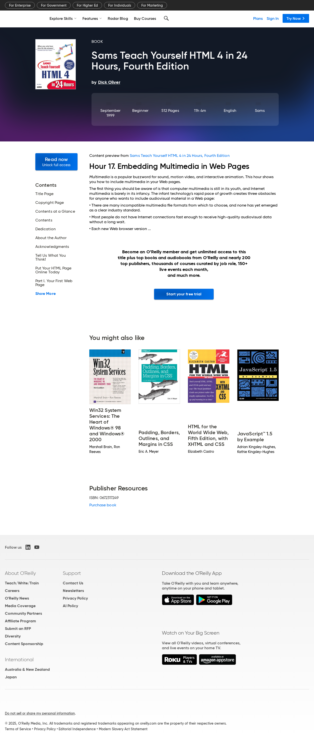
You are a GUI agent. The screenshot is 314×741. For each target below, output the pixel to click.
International (19, 659)
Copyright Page (49, 203)
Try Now (296, 18)
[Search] (166, 18)
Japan (11, 677)
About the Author (50, 238)
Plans (258, 18)
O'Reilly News (17, 598)
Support (72, 573)
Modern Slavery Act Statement (123, 729)
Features (92, 18)
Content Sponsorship (24, 643)
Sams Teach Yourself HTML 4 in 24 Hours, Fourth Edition (179, 155)
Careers (12, 590)
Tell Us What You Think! (50, 257)
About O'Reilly (20, 573)
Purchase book (102, 505)
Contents (43, 220)
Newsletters (73, 590)
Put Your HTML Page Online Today (53, 270)
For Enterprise (20, 5)
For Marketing (152, 5)
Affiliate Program (20, 621)
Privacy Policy (75, 598)
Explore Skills (63, 18)
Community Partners (23, 613)
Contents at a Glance (55, 211)
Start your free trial (183, 294)
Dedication (45, 229)
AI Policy (70, 605)
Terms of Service (18, 729)
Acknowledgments (52, 247)
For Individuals (119, 5)
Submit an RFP (18, 628)
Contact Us (73, 583)
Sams (260, 110)
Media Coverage (20, 605)
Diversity (13, 636)
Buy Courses (145, 18)
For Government (53, 5)
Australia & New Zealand (27, 669)
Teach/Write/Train (22, 583)
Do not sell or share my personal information (40, 713)
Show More (45, 294)
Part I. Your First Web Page (53, 283)
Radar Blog (118, 18)
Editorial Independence (77, 729)
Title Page (44, 194)
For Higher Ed (87, 5)
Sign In (273, 18)
